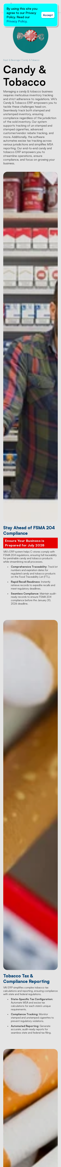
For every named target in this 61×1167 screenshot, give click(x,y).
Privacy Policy (17, 21)
